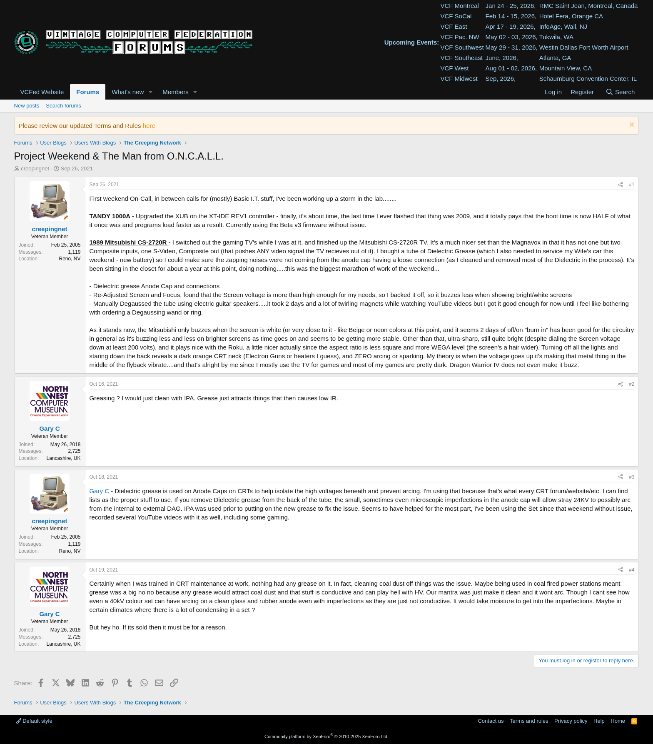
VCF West (454, 68)
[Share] (620, 185)
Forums (87, 91)
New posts (27, 105)
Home (618, 721)
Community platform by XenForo (326, 736)
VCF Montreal (459, 5)
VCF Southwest (462, 47)
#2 (631, 384)
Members (175, 91)
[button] (150, 92)
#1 (631, 184)
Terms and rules (529, 721)
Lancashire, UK (63, 458)
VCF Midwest (458, 78)
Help (599, 721)
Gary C (100, 490)
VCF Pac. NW (459, 36)
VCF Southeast (461, 57)
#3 (631, 477)
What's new (128, 91)
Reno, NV (69, 259)
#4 (631, 570)
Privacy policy (570, 721)
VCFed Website (42, 91)
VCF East (453, 26)
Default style (34, 721)
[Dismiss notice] (630, 125)
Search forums (63, 105)
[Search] (620, 92)
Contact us (490, 721)
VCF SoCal (455, 16)
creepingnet (35, 168)
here (149, 125)
